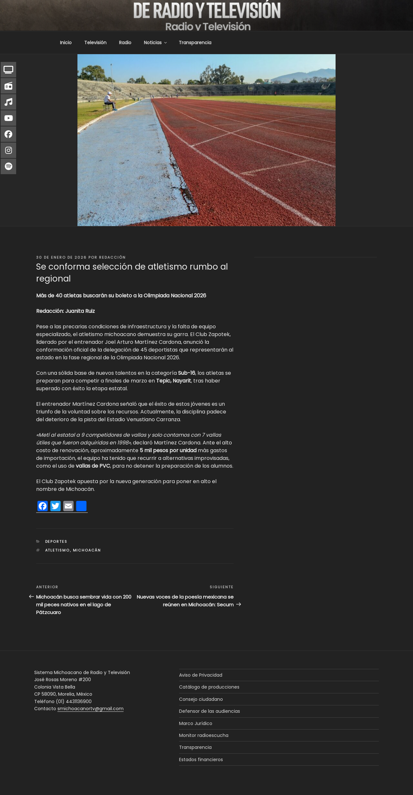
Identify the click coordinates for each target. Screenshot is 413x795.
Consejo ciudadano (201, 699)
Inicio (66, 42)
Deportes (56, 541)
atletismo (57, 550)
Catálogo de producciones (209, 687)
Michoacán (87, 550)
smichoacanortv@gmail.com (90, 708)
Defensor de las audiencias (209, 711)
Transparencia (195, 42)
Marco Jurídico (195, 723)
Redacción (112, 257)
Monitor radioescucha (203, 735)
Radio (125, 42)
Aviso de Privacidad (200, 675)
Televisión (95, 42)
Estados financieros (201, 759)
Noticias (156, 42)
